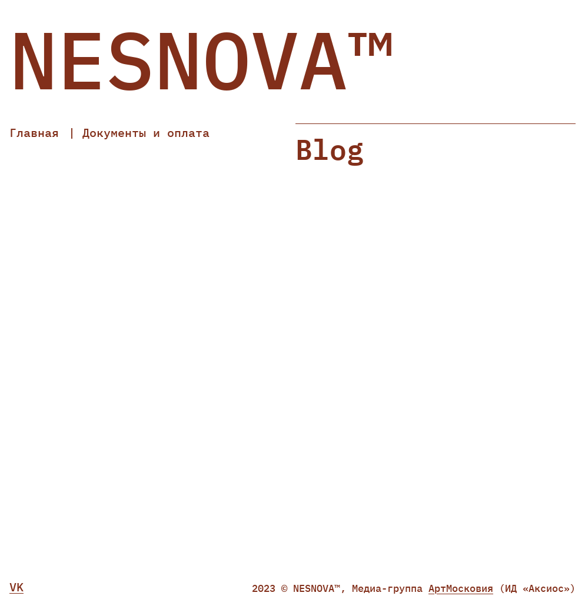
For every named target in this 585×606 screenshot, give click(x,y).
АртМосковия (460, 588)
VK (16, 587)
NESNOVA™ (202, 59)
